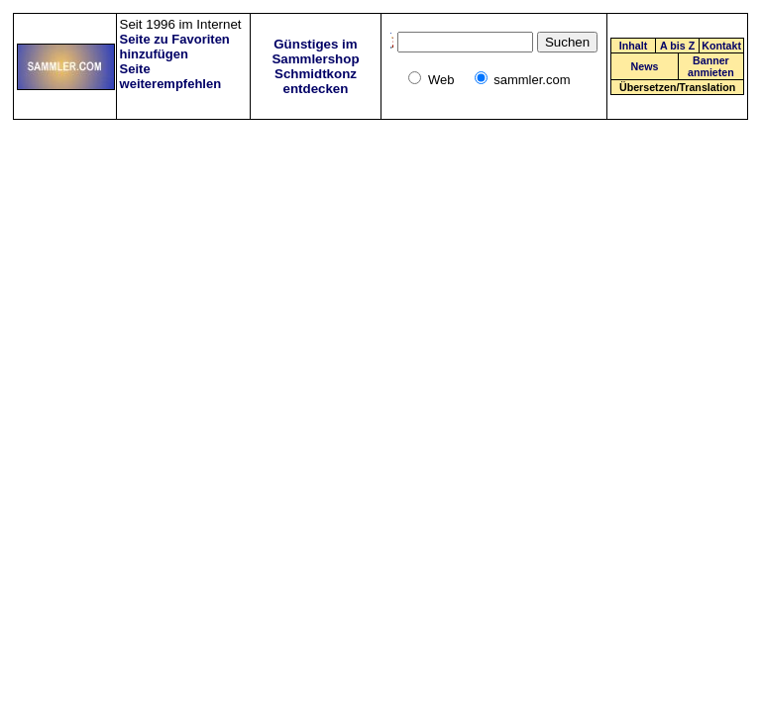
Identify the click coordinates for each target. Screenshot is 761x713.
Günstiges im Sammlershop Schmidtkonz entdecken (315, 66)
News (645, 66)
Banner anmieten (711, 66)
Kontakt (721, 45)
